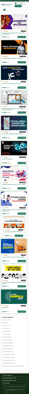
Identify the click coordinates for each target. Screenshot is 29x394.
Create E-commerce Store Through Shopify (13, 257)
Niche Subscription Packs (14, 380)
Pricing (15, 391)
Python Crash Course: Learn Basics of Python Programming (14, 210)
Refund (11, 391)
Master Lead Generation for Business (11, 83)
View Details (21, 37)
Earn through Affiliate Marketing (13, 231)
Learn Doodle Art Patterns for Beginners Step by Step (14, 283)
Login (18, 6)
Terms (24, 391)
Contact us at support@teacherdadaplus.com (14, 386)
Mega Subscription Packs (14, 378)
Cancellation (6, 391)
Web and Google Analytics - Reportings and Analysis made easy (13, 109)
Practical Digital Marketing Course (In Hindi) (13, 184)
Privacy (20, 391)
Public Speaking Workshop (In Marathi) (12, 58)
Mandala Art (5, 307)
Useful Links (14, 383)
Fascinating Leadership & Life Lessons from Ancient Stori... (13, 33)
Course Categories (14, 375)
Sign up (21, 3)
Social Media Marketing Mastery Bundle (12, 133)
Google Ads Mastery (7, 159)
